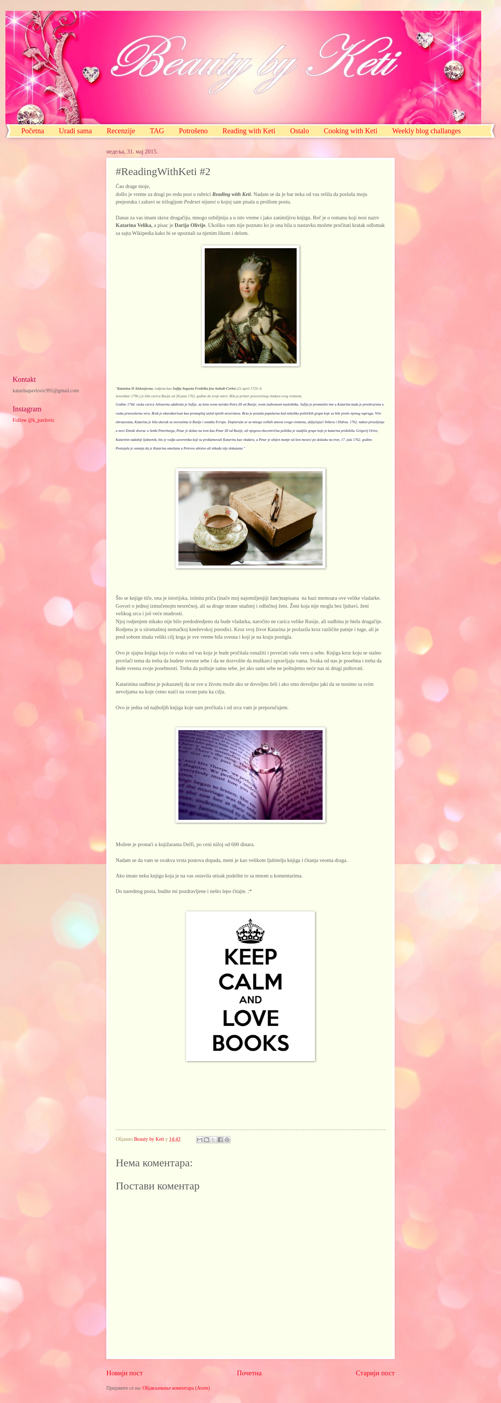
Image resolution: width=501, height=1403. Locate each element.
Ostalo (299, 131)
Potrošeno (193, 131)
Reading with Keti (248, 131)
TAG (157, 131)
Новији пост (124, 1373)
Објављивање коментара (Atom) (176, 1388)
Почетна (249, 1373)
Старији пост (375, 1373)
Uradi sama (75, 131)
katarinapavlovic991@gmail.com (46, 390)
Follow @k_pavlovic (34, 420)
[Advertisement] (52, 256)
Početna (32, 131)
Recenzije (121, 131)
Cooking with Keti (350, 131)
